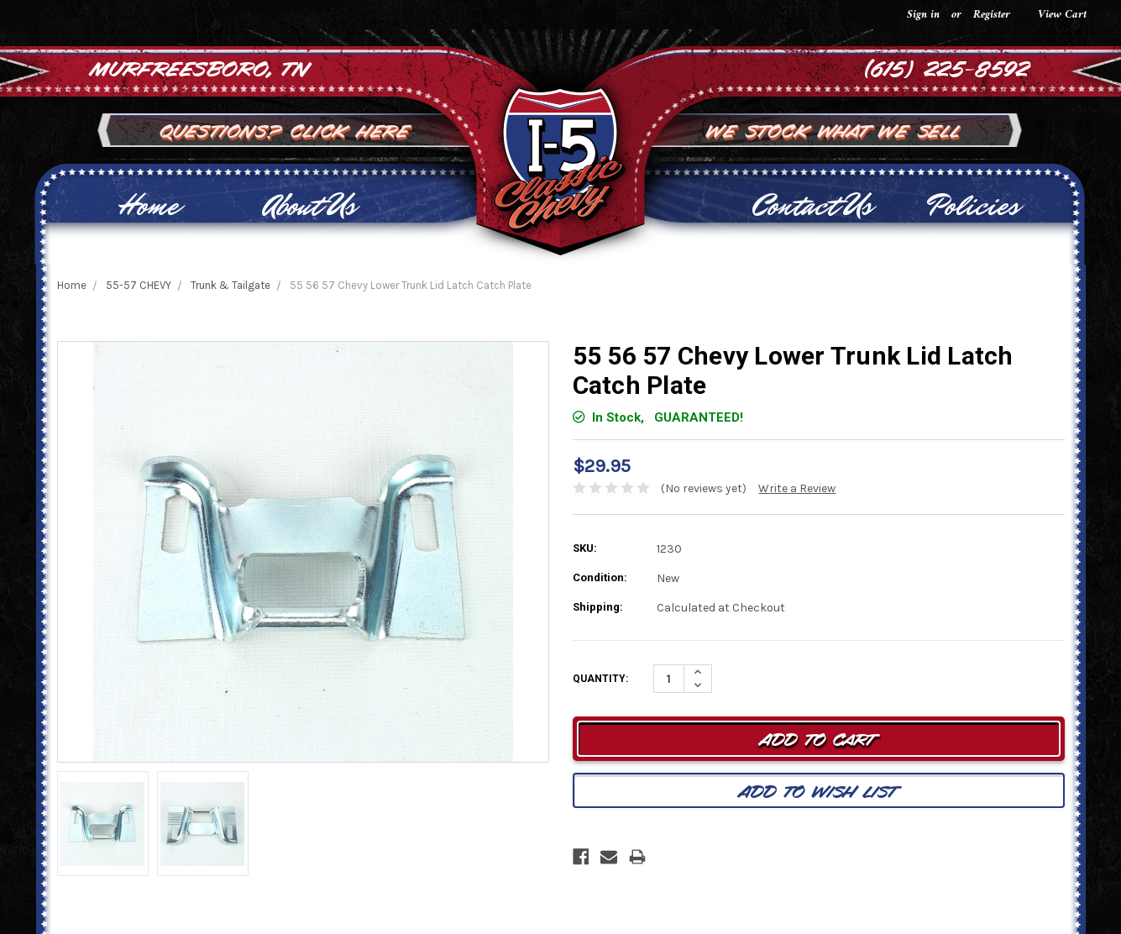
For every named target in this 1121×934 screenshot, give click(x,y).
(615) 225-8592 (947, 67)
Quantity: (600, 679)
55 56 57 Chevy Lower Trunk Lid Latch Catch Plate (411, 285)
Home (148, 206)
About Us (309, 206)
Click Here (351, 129)
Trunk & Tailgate (230, 285)
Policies (973, 206)
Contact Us (812, 206)
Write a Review (797, 488)
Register (991, 14)
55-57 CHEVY (138, 285)
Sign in (923, 14)
